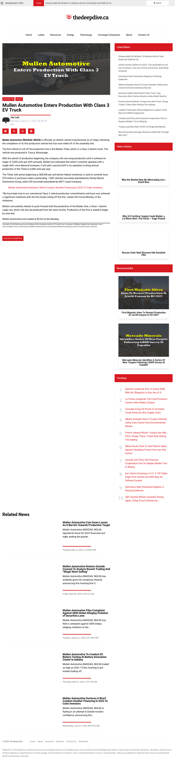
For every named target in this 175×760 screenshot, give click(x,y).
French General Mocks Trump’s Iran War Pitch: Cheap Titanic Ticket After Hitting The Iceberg (145, 436)
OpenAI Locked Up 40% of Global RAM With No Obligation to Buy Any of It (145, 391)
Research (49, 741)
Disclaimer (83, 741)
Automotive (8, 99)
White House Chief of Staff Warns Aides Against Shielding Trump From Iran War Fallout (146, 450)
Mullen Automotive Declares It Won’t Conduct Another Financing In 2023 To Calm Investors (55, 187)
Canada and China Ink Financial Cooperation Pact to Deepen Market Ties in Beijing (146, 463)
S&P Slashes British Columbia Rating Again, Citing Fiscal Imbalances (144, 499)
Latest (41, 34)
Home (29, 34)
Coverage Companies (109, 34)
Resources (55, 34)
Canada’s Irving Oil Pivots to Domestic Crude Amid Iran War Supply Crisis (145, 411)
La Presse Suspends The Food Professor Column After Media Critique (146, 401)
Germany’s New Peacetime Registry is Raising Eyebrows (144, 489)
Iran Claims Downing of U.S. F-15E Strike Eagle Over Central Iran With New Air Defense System (146, 477)
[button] (5, 131)
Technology (86, 34)
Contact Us (143, 34)
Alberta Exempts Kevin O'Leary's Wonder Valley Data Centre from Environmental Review (146, 423)
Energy (70, 34)
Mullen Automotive (13, 238)
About (129, 34)
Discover (60, 741)
